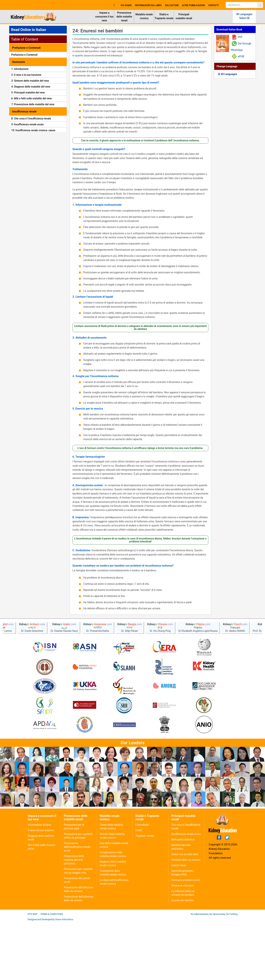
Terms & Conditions (51, 950)
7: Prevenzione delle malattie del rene (32, 104)
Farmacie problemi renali (185, 915)
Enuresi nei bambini (182, 936)
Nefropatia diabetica (183, 875)
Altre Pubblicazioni (193, 5)
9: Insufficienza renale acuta (27, 124)
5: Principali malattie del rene (28, 92)
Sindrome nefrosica (182, 921)
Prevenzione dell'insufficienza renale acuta (77, 882)
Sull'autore (172, 5)
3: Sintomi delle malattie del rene (30, 80)
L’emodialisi (142, 860)
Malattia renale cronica (144, 16)
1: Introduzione (20, 68)
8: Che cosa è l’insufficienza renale (31, 118)
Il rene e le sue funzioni (41, 866)
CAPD (138, 866)
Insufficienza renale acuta (186, 869)
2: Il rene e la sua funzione (26, 74)
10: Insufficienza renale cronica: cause (33, 130)
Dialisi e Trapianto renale (164, 16)
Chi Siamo (126, 5)
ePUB (241, 56)
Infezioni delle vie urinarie (185, 895)
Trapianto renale (144, 871)
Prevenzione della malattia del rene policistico (74, 895)
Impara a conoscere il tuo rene (104, 16)
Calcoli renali (178, 901)
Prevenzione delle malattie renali (124, 16)
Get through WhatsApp (241, 46)
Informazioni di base (39, 860)
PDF (240, 37)
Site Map (32, 950)
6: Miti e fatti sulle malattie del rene (31, 98)
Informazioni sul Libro (148, 5)
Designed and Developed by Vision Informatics (50, 955)
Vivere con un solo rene (184, 890)
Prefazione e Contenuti (24, 54)
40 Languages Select (244, 16)
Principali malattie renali (184, 16)
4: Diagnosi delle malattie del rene (30, 86)
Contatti (213, 5)
